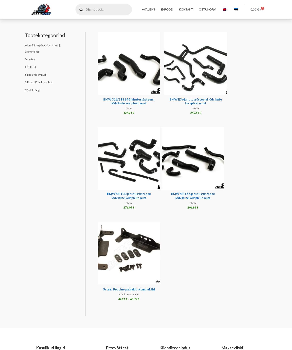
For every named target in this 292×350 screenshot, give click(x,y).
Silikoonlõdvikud (36, 74)
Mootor (30, 59)
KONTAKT (186, 9)
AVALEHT (148, 9)
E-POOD (167, 9)
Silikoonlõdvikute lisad (40, 82)
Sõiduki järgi (33, 89)
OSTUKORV (207, 9)
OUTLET (31, 66)
